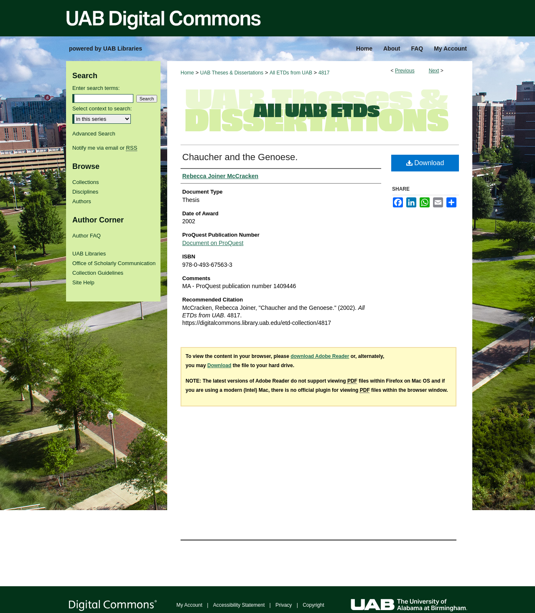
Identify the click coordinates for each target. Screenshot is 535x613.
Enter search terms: (96, 88)
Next (434, 71)
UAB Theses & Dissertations (231, 73)
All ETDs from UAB (291, 73)
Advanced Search (93, 133)
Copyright (313, 605)
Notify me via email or (104, 148)
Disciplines (85, 192)
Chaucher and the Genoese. (240, 157)
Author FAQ (86, 235)
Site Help (83, 282)
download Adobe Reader (319, 356)
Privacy (283, 605)
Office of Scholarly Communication (113, 263)
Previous (405, 71)
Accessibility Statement (239, 605)
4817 (324, 73)
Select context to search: (102, 108)
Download (425, 162)
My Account (189, 605)
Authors (81, 201)
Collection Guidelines (97, 273)
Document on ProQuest (212, 243)
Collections (85, 182)
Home (187, 73)
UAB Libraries (89, 253)
